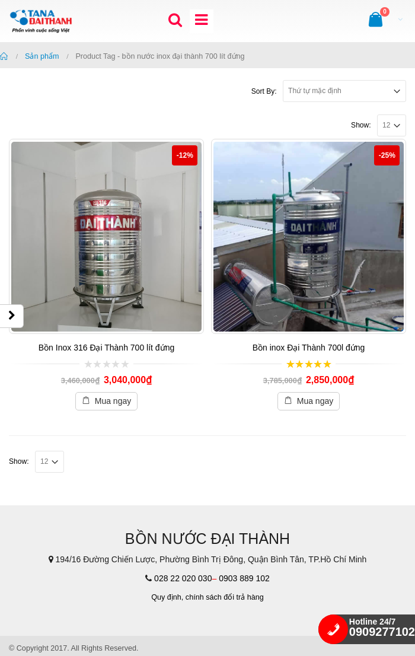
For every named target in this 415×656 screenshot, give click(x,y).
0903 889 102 (244, 578)
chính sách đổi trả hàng (225, 597)
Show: (361, 125)
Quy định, (167, 597)
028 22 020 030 (183, 578)
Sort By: (264, 91)
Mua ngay (113, 401)
